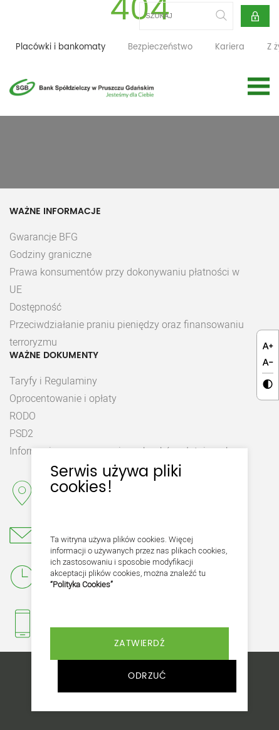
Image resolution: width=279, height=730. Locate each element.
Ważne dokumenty (53, 355)
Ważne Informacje (55, 211)
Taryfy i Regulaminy (53, 381)
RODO (22, 416)
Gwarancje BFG (43, 237)
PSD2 (21, 433)
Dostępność (35, 307)
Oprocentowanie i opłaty (63, 398)
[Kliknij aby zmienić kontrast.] (267, 384)
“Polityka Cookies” (81, 584)
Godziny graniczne (50, 254)
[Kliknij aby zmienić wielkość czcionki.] (267, 346)
